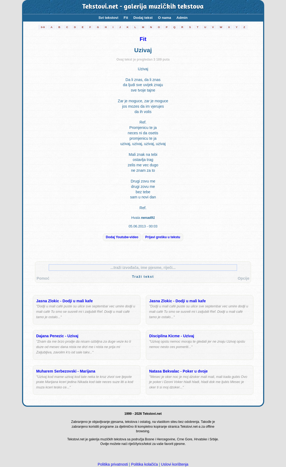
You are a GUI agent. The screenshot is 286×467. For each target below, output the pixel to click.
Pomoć (43, 278)
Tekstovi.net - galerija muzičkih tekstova (142, 6)
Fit (126, 18)
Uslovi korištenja (174, 464)
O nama (164, 18)
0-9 (43, 27)
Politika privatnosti (113, 464)
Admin (182, 18)
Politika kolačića (144, 464)
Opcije (243, 278)
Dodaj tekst (143, 18)
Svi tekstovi (108, 18)
